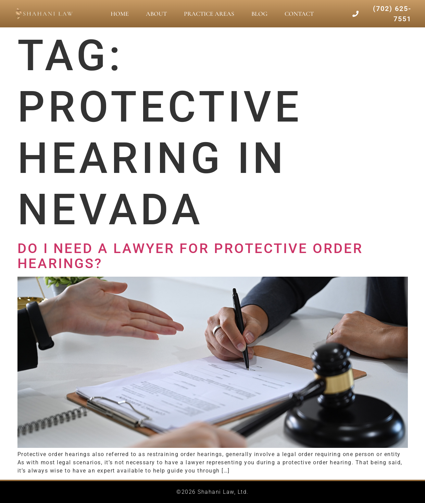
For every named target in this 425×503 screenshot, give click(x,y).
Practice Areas (209, 13)
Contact (299, 13)
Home (120, 13)
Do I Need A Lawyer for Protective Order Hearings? (190, 256)
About (156, 13)
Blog (259, 13)
